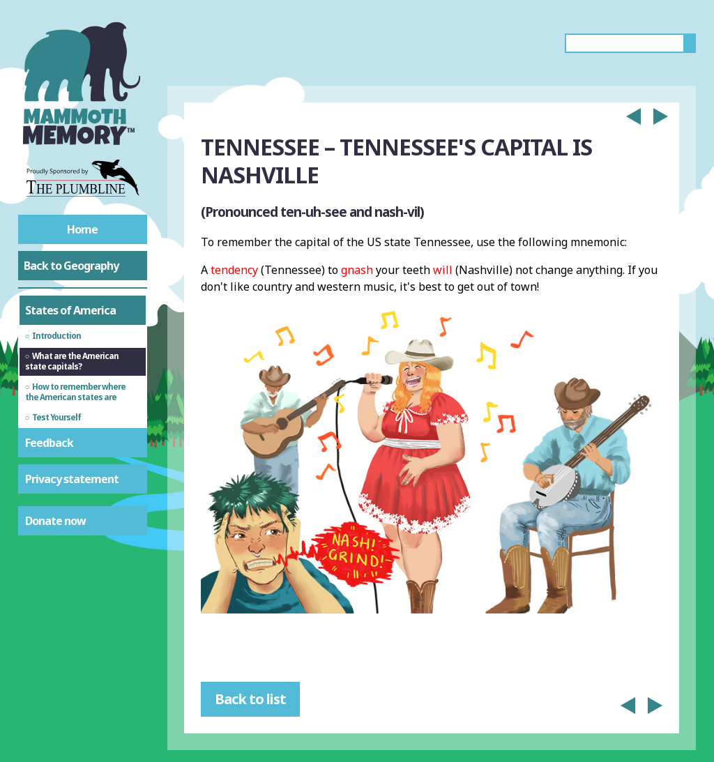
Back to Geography (71, 265)
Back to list (250, 698)
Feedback (49, 442)
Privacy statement (72, 479)
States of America (70, 310)
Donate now (55, 520)
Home (82, 229)
